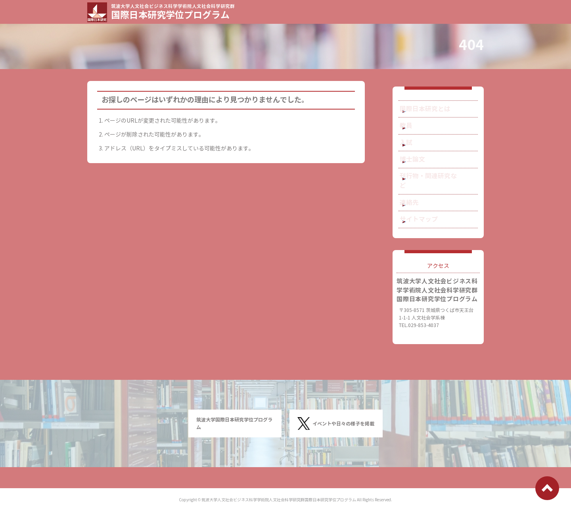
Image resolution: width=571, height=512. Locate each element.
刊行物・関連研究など (438, 195)
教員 (416, 132)
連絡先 (418, 217)
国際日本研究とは (432, 111)
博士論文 (421, 174)
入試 (416, 153)
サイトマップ (427, 238)
